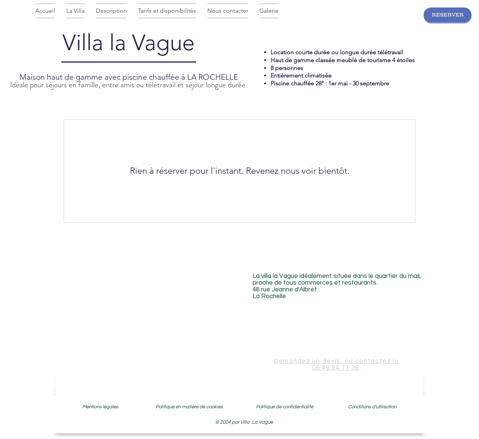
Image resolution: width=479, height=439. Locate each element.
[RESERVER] (448, 14)
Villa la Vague (128, 47)
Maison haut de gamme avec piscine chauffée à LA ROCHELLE (128, 77)
